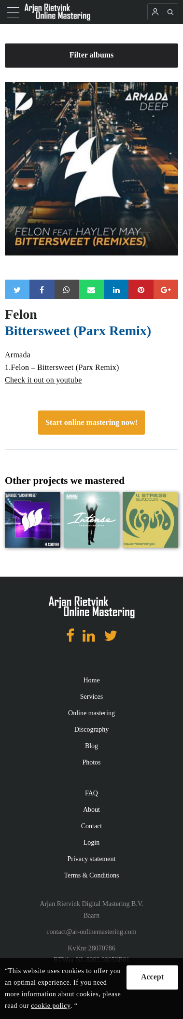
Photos (91, 762)
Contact (91, 826)
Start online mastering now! (91, 422)
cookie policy (50, 1005)
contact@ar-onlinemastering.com (91, 931)
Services (91, 696)
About (91, 809)
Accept (152, 977)
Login (91, 842)
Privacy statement (92, 859)
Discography (91, 729)
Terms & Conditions (91, 875)
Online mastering (91, 713)
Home (91, 680)
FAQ (91, 793)
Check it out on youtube (43, 380)
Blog (91, 746)
